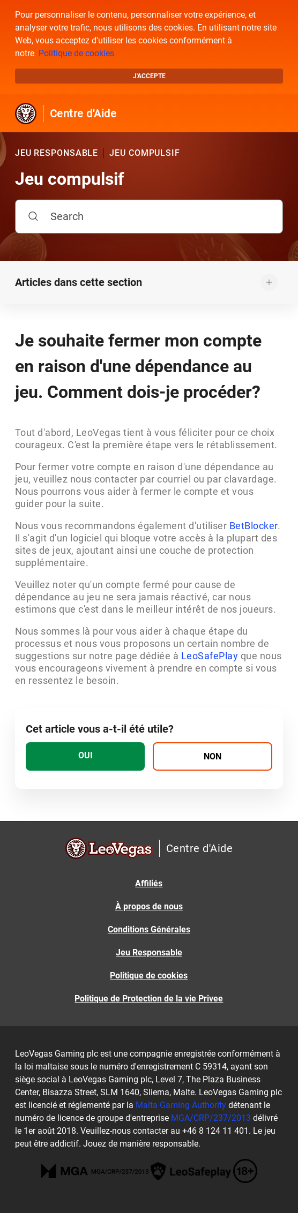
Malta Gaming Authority (181, 1105)
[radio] (85, 756)
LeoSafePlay (211, 655)
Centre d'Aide (83, 113)
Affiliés (148, 883)
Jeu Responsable (149, 952)
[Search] (149, 216)
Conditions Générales (149, 929)
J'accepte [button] (149, 76)
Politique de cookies (76, 53)
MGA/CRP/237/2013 (211, 1118)
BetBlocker (253, 525)
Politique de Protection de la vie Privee (148, 998)
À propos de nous (149, 906)
